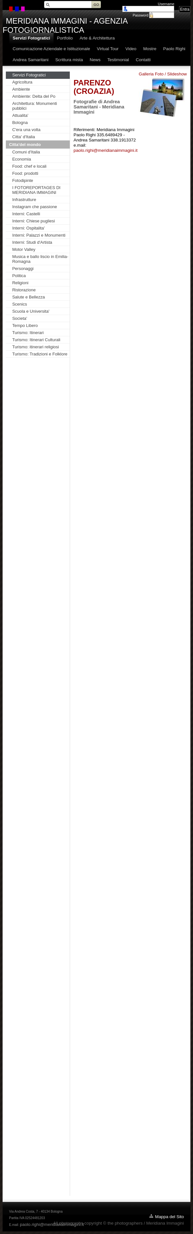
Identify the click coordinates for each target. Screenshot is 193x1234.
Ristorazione (24, 289)
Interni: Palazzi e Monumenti (39, 235)
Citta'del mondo (25, 144)
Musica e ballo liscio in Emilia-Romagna (40, 259)
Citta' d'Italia (23, 136)
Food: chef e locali (29, 166)
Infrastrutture (24, 199)
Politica (19, 275)
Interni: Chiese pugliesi (33, 221)
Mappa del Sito (169, 1216)
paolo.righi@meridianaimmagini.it (106, 150)
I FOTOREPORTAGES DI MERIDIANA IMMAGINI (36, 190)
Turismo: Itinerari (28, 332)
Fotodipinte (22, 180)
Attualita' (20, 115)
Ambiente (21, 89)
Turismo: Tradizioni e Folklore (39, 354)
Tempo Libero (25, 325)
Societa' (19, 318)
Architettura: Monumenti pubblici (34, 106)
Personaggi (23, 268)
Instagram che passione (34, 206)
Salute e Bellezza (28, 297)
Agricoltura (22, 82)
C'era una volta (26, 129)
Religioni (20, 282)
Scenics (19, 304)
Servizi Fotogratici (29, 75)
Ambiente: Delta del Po (33, 96)
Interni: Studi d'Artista (32, 242)
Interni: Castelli (26, 213)
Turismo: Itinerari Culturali (36, 339)
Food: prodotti (25, 173)
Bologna (20, 122)
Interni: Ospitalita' (28, 228)
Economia (21, 159)
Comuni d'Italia (26, 152)
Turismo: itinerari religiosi (35, 346)
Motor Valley (23, 249)
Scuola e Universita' (30, 311)
